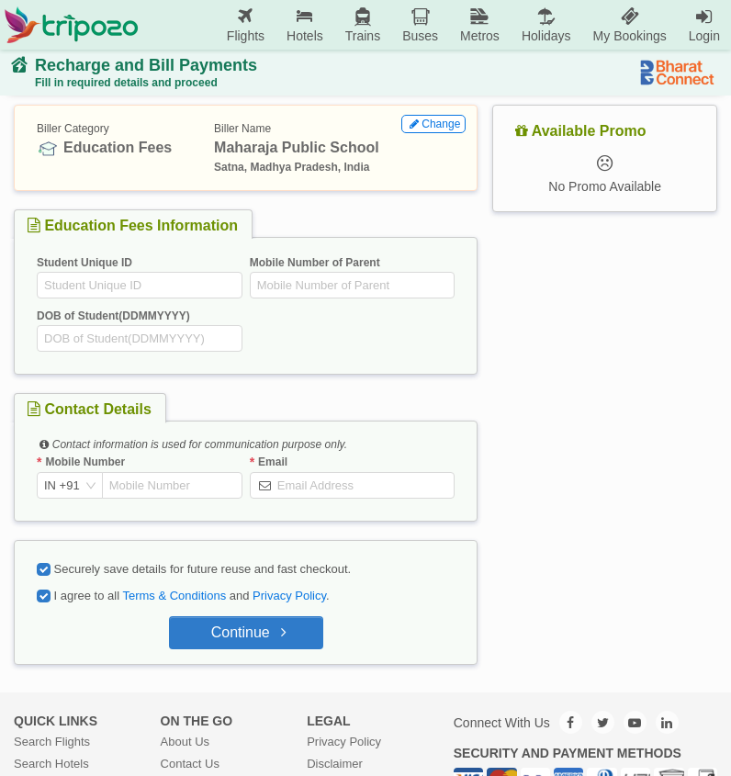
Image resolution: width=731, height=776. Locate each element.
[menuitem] (246, 25)
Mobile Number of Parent (315, 262)
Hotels (305, 24)
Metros (480, 24)
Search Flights (52, 741)
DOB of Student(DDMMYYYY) (113, 315)
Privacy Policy (289, 595)
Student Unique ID (84, 262)
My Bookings (630, 24)
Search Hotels (51, 763)
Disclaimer (335, 763)
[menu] (435, 25)
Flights (245, 24)
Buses (420, 24)
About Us (185, 741)
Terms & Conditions (174, 595)
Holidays (546, 24)
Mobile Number (85, 461)
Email (272, 461)
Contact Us (190, 763)
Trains (362, 24)
